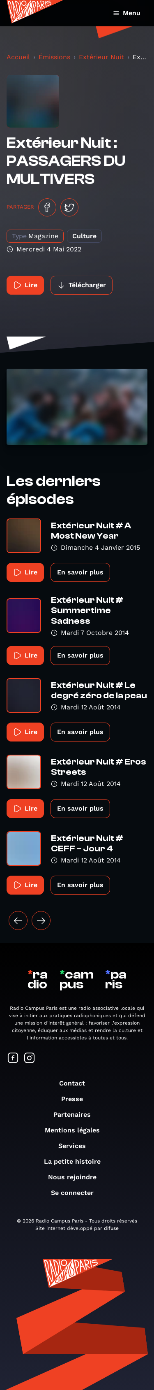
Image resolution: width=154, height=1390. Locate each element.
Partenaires (76, 1114)
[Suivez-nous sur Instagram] (29, 1058)
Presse (76, 1099)
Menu (126, 13)
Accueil (18, 57)
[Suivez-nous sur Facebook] (13, 1058)
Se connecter (76, 1193)
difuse (111, 1228)
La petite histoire (76, 1161)
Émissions (54, 57)
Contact (76, 1083)
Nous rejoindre (76, 1177)
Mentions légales (76, 1130)
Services (76, 1146)
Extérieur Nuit (101, 57)
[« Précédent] (18, 920)
